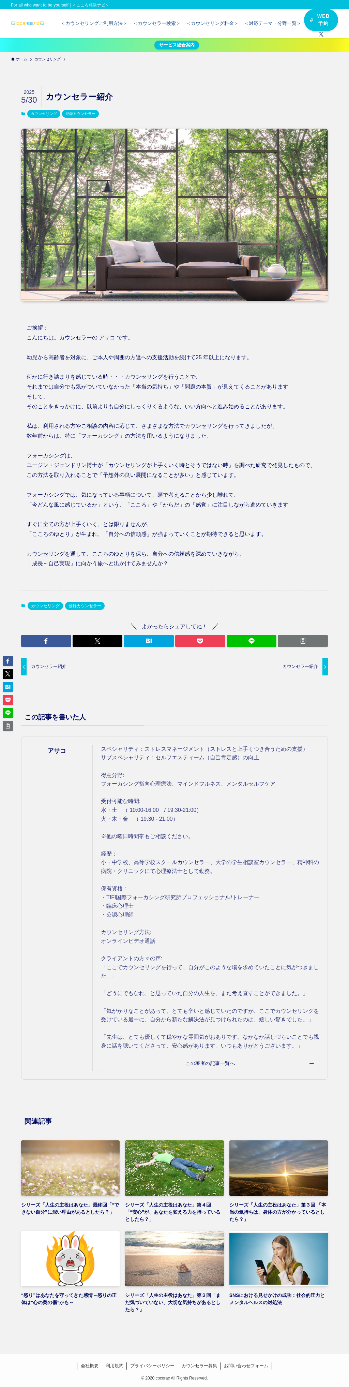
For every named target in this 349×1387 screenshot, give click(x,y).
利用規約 (114, 1365)
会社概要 (89, 1365)
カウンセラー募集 (199, 1365)
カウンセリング (44, 114)
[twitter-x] (321, 34)
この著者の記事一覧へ (210, 1063)
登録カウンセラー (80, 114)
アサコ (57, 750)
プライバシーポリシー (152, 1365)
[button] (46, 641)
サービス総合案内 (177, 44)
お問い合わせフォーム (246, 1365)
